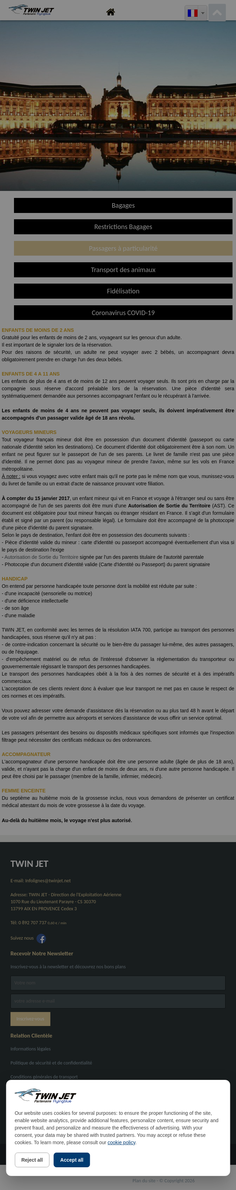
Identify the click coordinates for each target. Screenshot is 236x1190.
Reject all (32, 1160)
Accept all (71, 1160)
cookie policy (121, 1142)
